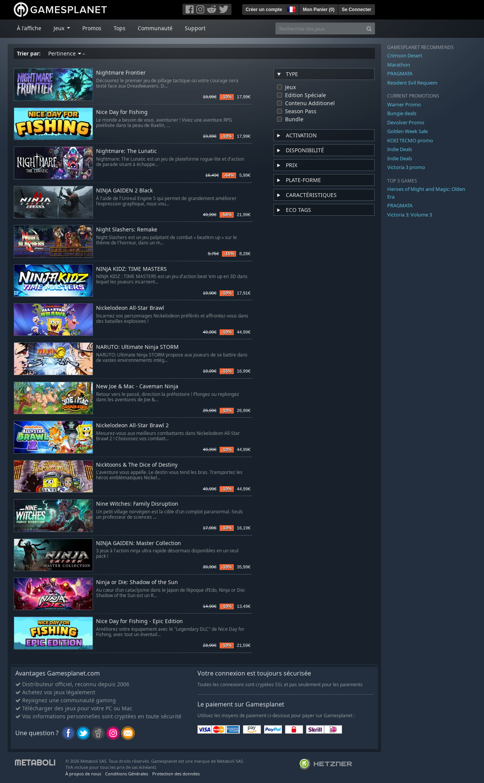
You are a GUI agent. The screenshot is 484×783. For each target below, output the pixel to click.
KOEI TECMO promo (410, 140)
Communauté (155, 28)
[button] (290, 8)
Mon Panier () (318, 9)
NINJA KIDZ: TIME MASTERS (131, 269)
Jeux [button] (60, 28)
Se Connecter (356, 9)
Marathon (398, 64)
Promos (91, 28)
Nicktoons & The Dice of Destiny (137, 465)
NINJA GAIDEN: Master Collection (138, 543)
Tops (119, 28)
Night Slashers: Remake (126, 229)
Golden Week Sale (407, 131)
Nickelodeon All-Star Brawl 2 (132, 425)
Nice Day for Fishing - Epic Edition (139, 621)
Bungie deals (401, 113)
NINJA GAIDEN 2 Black (124, 190)
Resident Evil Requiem (412, 82)
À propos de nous (83, 773)
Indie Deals (399, 149)
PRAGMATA (399, 73)
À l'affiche (29, 28)
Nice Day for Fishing (122, 112)
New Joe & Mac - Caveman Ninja (137, 386)
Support (195, 28)
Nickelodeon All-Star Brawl (130, 308)
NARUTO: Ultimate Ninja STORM (137, 347)
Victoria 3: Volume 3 (409, 214)
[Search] (369, 28)
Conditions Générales (126, 773)
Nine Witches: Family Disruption (137, 504)
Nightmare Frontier (121, 73)
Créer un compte (264, 9)
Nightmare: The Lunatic (126, 151)
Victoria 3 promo (406, 167)
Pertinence (66, 53)
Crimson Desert (404, 55)
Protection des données (176, 773)
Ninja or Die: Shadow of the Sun (137, 582)
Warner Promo (404, 104)
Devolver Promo (405, 122)
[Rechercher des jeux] (319, 28)
